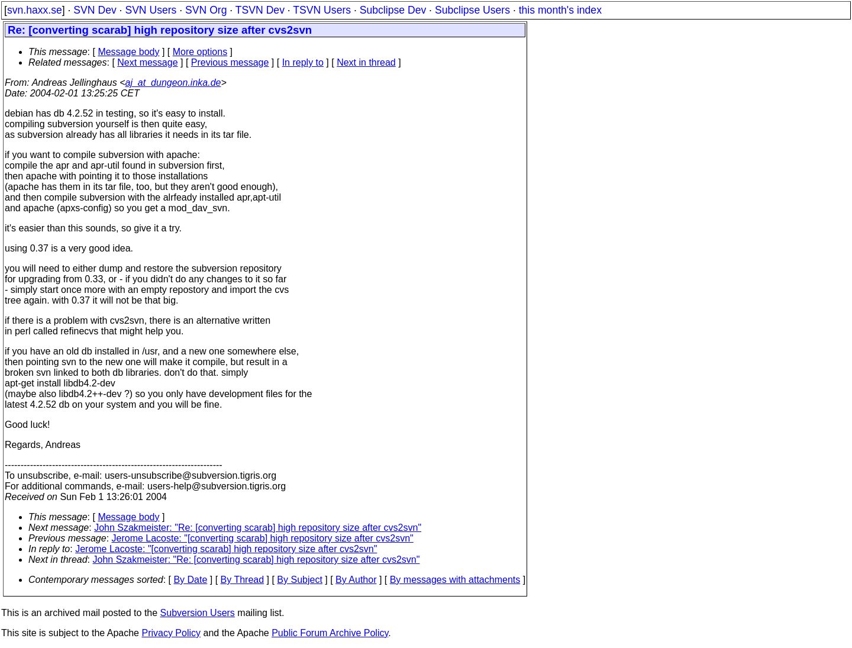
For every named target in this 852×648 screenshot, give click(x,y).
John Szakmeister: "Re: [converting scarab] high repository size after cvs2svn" (257, 528)
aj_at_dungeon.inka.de (173, 83)
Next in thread (366, 62)
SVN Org (206, 10)
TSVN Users (322, 10)
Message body (128, 52)
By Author (355, 580)
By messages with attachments (455, 580)
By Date (190, 580)
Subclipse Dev (393, 10)
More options (200, 52)
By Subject (299, 580)
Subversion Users (197, 613)
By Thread (242, 580)
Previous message (230, 62)
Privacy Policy (171, 633)
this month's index (560, 10)
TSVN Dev (260, 10)
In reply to (303, 62)
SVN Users (150, 10)
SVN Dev (94, 10)
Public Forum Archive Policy (330, 633)
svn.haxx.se (34, 10)
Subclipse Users (472, 10)
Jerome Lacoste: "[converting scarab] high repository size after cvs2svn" (263, 538)
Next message (147, 62)
